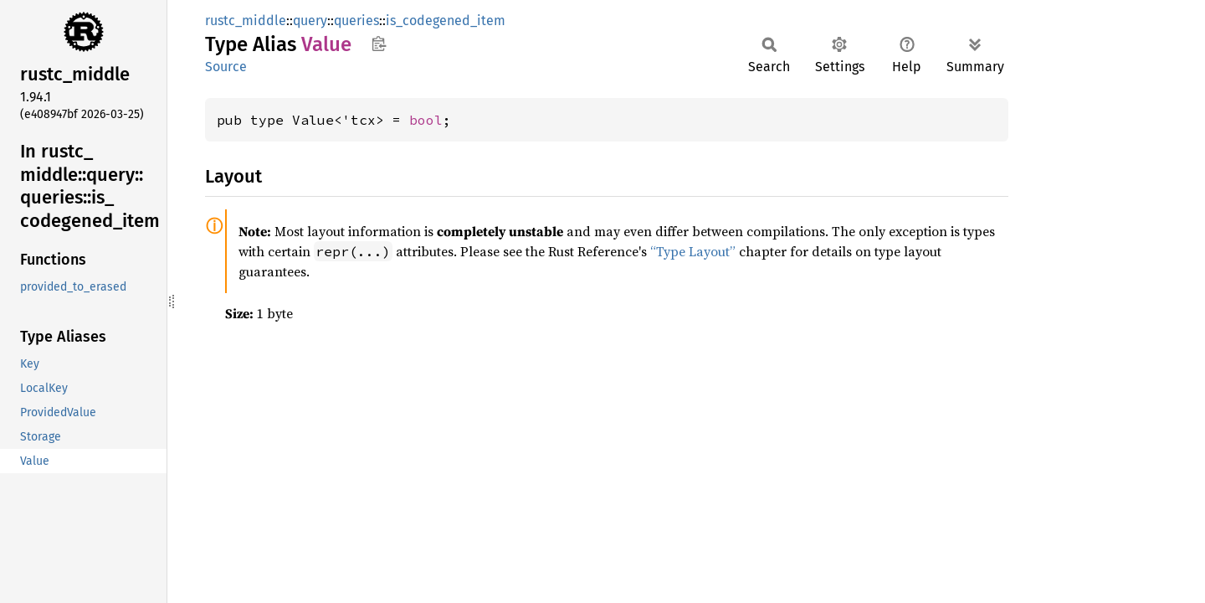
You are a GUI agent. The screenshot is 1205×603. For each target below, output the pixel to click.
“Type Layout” (693, 251)
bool (426, 119)
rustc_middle (245, 20)
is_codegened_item (445, 20)
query (310, 20)
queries (356, 20)
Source (226, 67)
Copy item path (378, 43)
